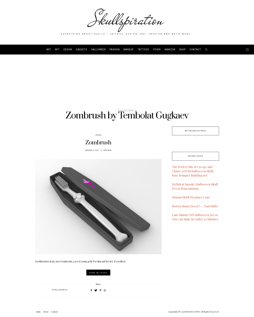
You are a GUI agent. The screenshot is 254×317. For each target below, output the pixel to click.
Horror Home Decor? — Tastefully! (195, 206)
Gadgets (81, 49)
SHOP (182, 49)
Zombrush (98, 142)
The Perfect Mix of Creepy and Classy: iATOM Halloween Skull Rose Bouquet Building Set (193, 171)
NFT (57, 49)
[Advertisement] (127, 79)
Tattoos (143, 49)
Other (157, 49)
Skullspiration (127, 19)
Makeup (129, 49)
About (45, 311)
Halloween (98, 49)
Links (38, 311)
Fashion (115, 49)
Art (48, 49)
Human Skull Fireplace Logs (191, 197)
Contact (195, 49)
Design (68, 49)
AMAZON (170, 49)
